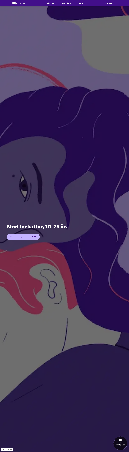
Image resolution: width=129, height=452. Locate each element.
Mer (81, 3)
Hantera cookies (6, 449)
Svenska (109, 3)
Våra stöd (51, 3)
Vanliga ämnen (67, 3)
